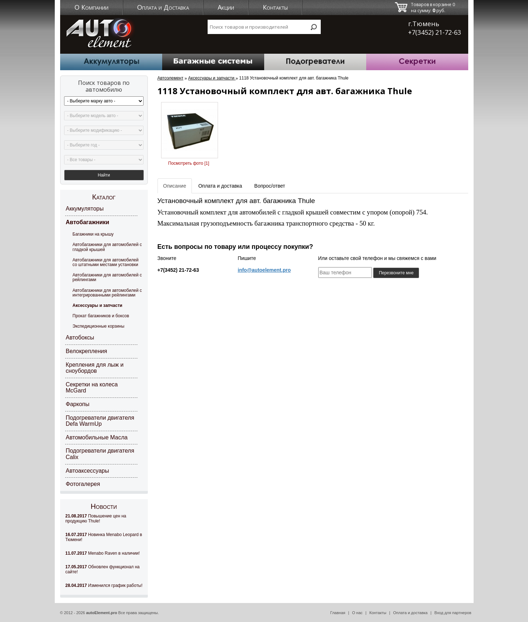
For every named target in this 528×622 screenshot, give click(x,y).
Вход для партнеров (452, 613)
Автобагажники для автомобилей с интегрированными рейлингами (107, 293)
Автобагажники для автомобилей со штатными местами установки (106, 262)
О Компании (91, 7)
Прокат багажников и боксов (101, 315)
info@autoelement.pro (264, 270)
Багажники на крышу (93, 234)
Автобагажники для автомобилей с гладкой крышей (107, 247)
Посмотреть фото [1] (188, 163)
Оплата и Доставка (163, 7)
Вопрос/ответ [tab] (269, 186)
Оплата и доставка (410, 613)
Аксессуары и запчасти (97, 305)
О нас (357, 613)
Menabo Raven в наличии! (103, 553)
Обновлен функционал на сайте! (103, 569)
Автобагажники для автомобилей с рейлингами (107, 277)
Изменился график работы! (104, 585)
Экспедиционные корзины (99, 326)
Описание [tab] (174, 186)
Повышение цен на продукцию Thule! (96, 518)
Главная (337, 613)
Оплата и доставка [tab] (220, 186)
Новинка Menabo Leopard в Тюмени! (104, 537)
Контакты (275, 7)
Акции (226, 7)
